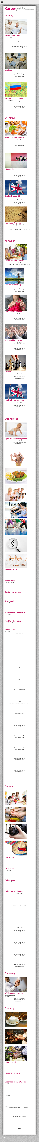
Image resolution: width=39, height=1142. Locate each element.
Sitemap (14, 1137)
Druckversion (8, 1137)
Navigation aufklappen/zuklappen (19, 2)
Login (34, 1137)
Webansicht (32, 1139)
